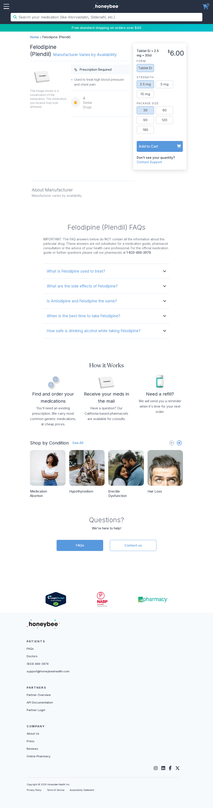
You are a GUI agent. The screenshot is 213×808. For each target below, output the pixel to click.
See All (77, 443)
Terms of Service (55, 790)
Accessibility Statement (82, 790)
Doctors (32, 656)
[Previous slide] (172, 443)
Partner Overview (39, 695)
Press (30, 741)
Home (34, 37)
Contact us (133, 545)
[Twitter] (177, 768)
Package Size (148, 103)
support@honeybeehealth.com (48, 671)
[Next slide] (179, 443)
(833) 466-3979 (38, 663)
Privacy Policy (34, 790)
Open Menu (6, 6)
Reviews (32, 748)
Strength (145, 77)
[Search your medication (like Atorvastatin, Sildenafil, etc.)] (110, 17)
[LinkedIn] (163, 768)
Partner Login (36, 710)
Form (141, 61)
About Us (33, 733)
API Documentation (40, 702)
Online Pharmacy (38, 756)
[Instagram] (156, 768)
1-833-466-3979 (138, 252)
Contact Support (149, 162)
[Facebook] (170, 768)
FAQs (80, 545)
